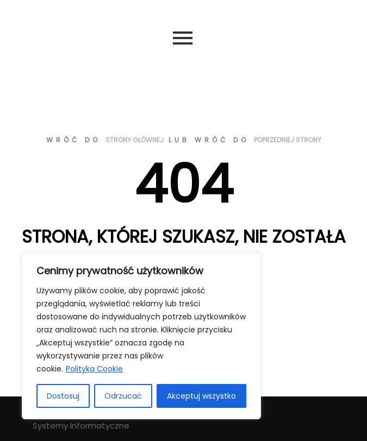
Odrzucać (123, 395)
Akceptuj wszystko (201, 395)
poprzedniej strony (287, 139)
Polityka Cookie (94, 368)
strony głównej (134, 139)
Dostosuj (63, 395)
